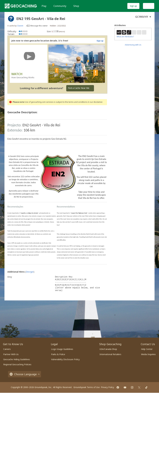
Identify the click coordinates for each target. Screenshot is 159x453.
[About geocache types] (11, 18)
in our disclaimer (95, 102)
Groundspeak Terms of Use (86, 387)
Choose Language (24, 374)
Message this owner (39, 25)
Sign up (133, 5)
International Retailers (110, 354)
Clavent (20, 25)
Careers (7, 349)
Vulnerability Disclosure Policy (65, 359)
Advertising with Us (133, 45)
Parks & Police (58, 354)
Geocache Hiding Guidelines (16, 359)
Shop (76, 6)
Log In (148, 5)
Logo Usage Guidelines (62, 349)
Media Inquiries (148, 354)
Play (44, 6)
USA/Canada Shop (108, 349)
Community (59, 6)
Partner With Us (11, 354)
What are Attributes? (125, 36)
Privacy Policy (107, 387)
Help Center (146, 349)
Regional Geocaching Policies (17, 364)
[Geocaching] (21, 6)
